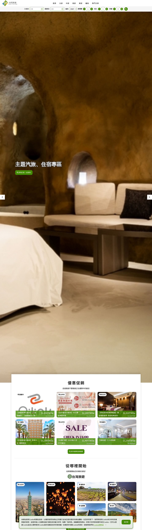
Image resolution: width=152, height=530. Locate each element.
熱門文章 (95, 3)
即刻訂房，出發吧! (24, 174)
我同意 (126, 522)
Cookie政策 (99, 525)
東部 (80, 3)
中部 (67, 3)
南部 (74, 3)
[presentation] (2, 197)
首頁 (54, 3)
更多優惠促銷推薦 (76, 453)
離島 (87, 3)
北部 (61, 3)
